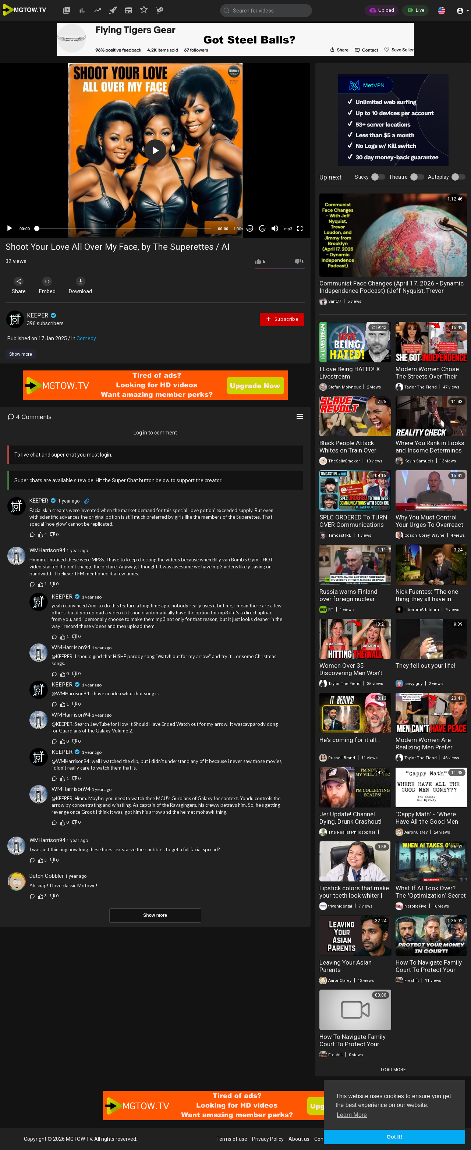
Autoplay (438, 177)
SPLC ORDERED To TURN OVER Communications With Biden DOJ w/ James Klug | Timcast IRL (354, 528)
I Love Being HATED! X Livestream (349, 372)
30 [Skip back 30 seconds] (250, 228)
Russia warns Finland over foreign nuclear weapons (348, 599)
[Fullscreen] (300, 228)
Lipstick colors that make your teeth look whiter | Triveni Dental (354, 895)
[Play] (9, 228)
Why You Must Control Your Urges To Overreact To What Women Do (429, 525)
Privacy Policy (268, 1139)
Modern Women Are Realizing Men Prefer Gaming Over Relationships (424, 751)
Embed (48, 285)
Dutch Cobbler (46, 876)
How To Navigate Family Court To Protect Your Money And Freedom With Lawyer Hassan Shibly (431, 973)
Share (19, 285)
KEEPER (42, 315)
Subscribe (281, 319)
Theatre (398, 177)
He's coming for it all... (349, 739)
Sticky (362, 177)
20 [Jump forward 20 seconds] (262, 228)
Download (83, 285)
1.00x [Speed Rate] (238, 229)
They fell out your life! (425, 665)
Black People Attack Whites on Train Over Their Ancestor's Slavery (352, 450)
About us (298, 1139)
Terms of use (231, 1139)
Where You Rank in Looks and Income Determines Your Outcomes (430, 450)
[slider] (124, 228)
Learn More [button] (352, 1115)
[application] (155, 150)
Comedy (86, 338)
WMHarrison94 (47, 550)
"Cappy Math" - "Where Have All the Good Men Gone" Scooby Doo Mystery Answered (427, 825)
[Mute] (275, 228)
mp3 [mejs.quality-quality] (288, 229)
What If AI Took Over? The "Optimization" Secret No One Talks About (431, 895)
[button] (441, 10)
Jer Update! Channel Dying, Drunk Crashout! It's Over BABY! (350, 821)
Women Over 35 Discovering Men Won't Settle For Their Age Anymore (350, 676)
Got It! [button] (394, 1137)
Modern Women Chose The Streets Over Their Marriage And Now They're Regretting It (427, 380)
